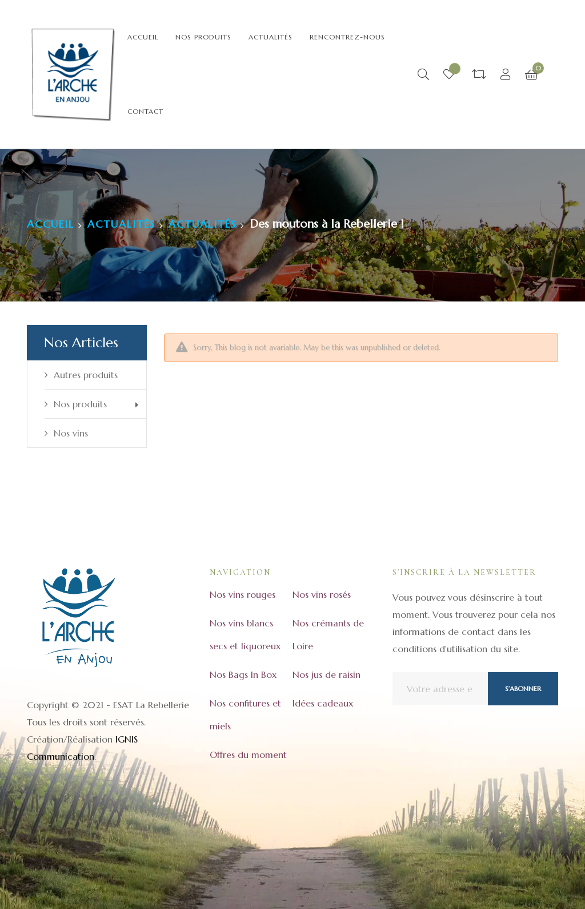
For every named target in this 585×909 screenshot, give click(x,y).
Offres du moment (248, 754)
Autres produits (86, 374)
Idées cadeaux (322, 703)
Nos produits (80, 404)
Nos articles (81, 342)
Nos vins (71, 433)
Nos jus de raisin (326, 674)
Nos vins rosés (321, 594)
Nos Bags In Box (243, 674)
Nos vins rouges (242, 594)
